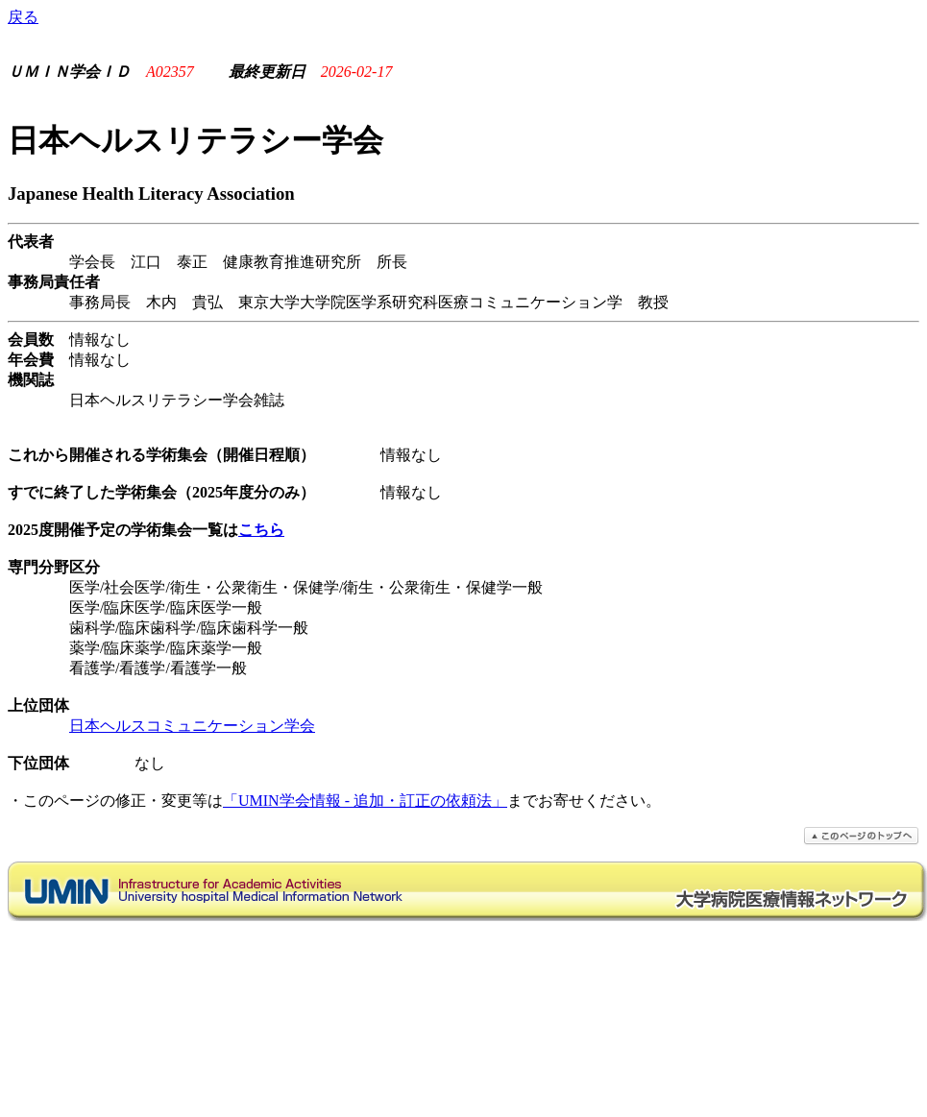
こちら (261, 530)
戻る (23, 17)
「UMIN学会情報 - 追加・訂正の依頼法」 (365, 800)
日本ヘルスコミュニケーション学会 (192, 725)
